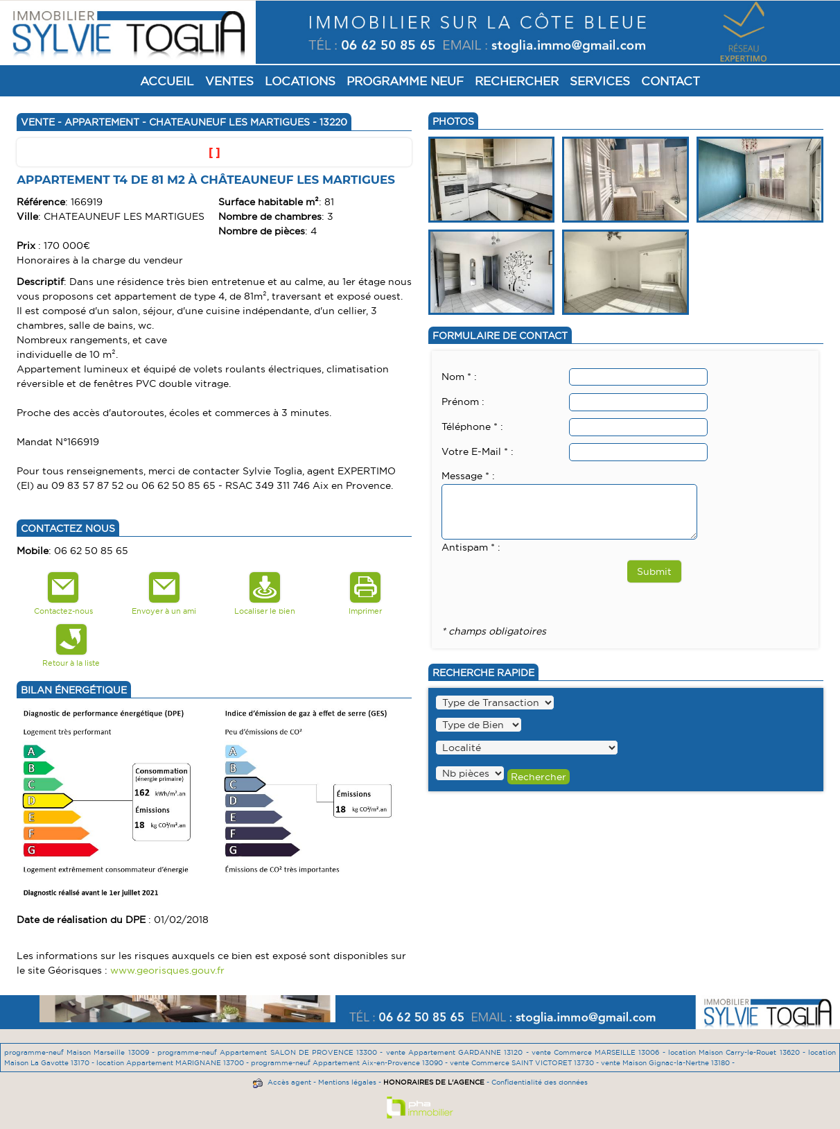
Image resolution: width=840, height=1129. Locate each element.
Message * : (468, 475)
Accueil (167, 81)
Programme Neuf (405, 81)
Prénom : (462, 401)
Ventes (229, 81)
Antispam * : (470, 547)
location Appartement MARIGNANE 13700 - (173, 1062)
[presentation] (546, 582)
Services (600, 81)
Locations (300, 81)
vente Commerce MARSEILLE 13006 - (600, 1052)
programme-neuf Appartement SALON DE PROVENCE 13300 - (271, 1052)
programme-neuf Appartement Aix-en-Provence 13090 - (350, 1062)
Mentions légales (347, 1082)
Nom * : (459, 376)
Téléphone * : (472, 426)
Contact (670, 81)
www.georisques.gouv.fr (167, 970)
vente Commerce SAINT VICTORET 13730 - (525, 1062)
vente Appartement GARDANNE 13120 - (459, 1052)
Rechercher (517, 81)
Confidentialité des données (539, 1082)
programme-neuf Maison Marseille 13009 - (80, 1052)
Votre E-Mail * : (477, 451)
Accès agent (289, 1082)
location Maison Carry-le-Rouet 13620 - (738, 1052)
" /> (470, 773)
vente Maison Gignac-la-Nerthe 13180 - (668, 1062)
